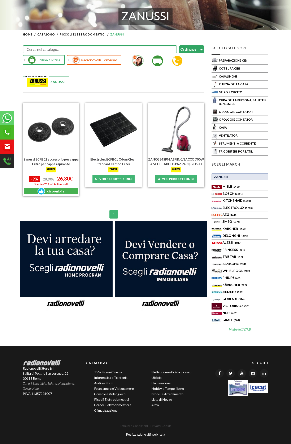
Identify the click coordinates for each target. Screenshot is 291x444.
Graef (231, 320)
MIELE (231, 186)
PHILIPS (231, 277)
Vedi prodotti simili (113, 178)
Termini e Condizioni (134, 426)
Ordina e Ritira (42, 60)
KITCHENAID (236, 200)
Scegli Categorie (230, 48)
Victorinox (236, 306)
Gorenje (233, 299)
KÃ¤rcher (234, 285)
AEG (229, 214)
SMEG (231, 221)
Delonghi (235, 235)
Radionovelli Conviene (93, 60)
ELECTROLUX (237, 207)
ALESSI (231, 242)
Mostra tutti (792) (240, 329)
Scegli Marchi (227, 164)
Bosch (232, 193)
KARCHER (234, 229)
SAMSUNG (234, 264)
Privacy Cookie (160, 426)
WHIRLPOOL (236, 271)
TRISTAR (232, 256)
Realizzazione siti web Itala (145, 434)
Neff (229, 313)
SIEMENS (232, 292)
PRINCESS (233, 250)
